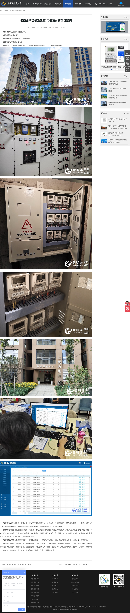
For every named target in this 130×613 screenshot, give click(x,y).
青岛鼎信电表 (35, 585)
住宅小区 (24, 10)
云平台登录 (121, 3)
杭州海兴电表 (35, 596)
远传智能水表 (35, 602)
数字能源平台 (37, 4)
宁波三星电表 (35, 589)
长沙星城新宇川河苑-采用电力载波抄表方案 (20, 564)
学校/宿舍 (75, 589)
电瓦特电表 (35, 599)
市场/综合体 (75, 582)
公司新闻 (55, 592)
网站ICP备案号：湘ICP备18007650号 (65, 609)
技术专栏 (55, 585)
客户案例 (67, 4)
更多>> (126, 17)
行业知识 (55, 582)
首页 (27, 4)
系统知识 (55, 579)
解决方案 (47, 4)
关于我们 (87, 4)
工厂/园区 (75, 592)
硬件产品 (57, 4)
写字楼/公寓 (75, 585)
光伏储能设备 (35, 579)
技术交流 (77, 4)
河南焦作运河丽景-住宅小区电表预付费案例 (78, 564)
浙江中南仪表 (35, 592)
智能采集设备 (35, 582)
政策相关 (55, 589)
